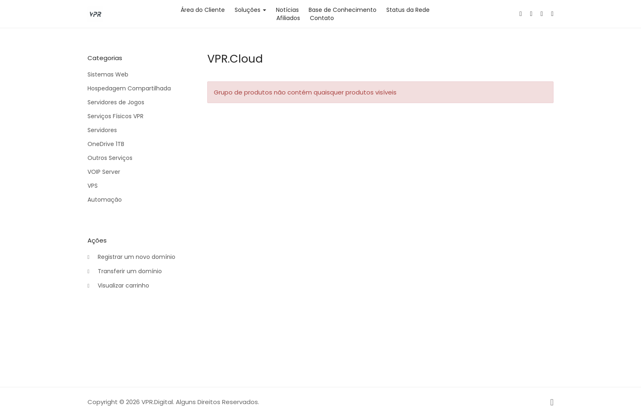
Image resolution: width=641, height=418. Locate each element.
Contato (322, 18)
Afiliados (288, 18)
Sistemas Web (107, 74)
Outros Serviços (109, 158)
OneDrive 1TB (105, 144)
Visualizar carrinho (118, 286)
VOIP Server (103, 172)
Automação (104, 200)
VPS (92, 186)
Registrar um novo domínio (131, 257)
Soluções (250, 10)
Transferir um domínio (124, 271)
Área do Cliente (203, 10)
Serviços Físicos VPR (115, 116)
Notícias (287, 10)
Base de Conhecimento (343, 10)
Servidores (102, 130)
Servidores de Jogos (115, 102)
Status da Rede (408, 10)
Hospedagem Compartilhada (129, 88)
